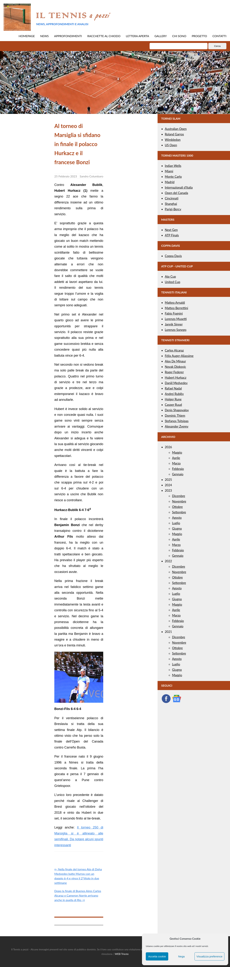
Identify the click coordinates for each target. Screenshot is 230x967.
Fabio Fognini (174, 313)
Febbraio (178, 469)
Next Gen (171, 230)
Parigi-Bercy (173, 209)
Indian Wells (173, 166)
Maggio (177, 452)
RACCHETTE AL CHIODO (103, 36)
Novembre (179, 501)
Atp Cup (170, 276)
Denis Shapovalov (177, 410)
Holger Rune (173, 399)
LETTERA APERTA (137, 36)
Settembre (179, 512)
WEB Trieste (122, 953)
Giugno (177, 528)
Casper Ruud (173, 405)
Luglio (176, 523)
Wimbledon (173, 140)
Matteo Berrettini (176, 308)
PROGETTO (199, 36)
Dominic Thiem (175, 415)
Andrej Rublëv (174, 394)
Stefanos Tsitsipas (177, 421)
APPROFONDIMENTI (68, 36)
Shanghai (171, 204)
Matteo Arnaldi (175, 302)
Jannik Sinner (174, 324)
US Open (171, 145)
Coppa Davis (173, 256)
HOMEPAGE (27, 36)
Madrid (169, 182)
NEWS (44, 36)
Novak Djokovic (175, 367)
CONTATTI (219, 36)
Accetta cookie (157, 956)
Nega (181, 956)
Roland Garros (174, 134)
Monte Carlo (173, 176)
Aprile (176, 458)
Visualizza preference (209, 956)
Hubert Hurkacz (175, 377)
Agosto (177, 518)
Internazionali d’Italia (179, 187)
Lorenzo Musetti (176, 319)
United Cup (172, 282)
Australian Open (176, 129)
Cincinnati (171, 198)
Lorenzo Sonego (175, 330)
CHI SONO (179, 36)
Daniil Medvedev (176, 383)
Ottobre (177, 507)
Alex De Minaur (175, 361)
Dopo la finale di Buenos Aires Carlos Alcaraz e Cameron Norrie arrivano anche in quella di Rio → (77, 895)
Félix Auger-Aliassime (179, 356)
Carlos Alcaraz (174, 350)
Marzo (176, 463)
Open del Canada (176, 193)
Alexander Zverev (176, 426)
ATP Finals (172, 235)
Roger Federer (174, 372)
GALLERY (160, 36)
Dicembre (178, 496)
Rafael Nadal (173, 388)
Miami (169, 171)
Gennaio (177, 474)
